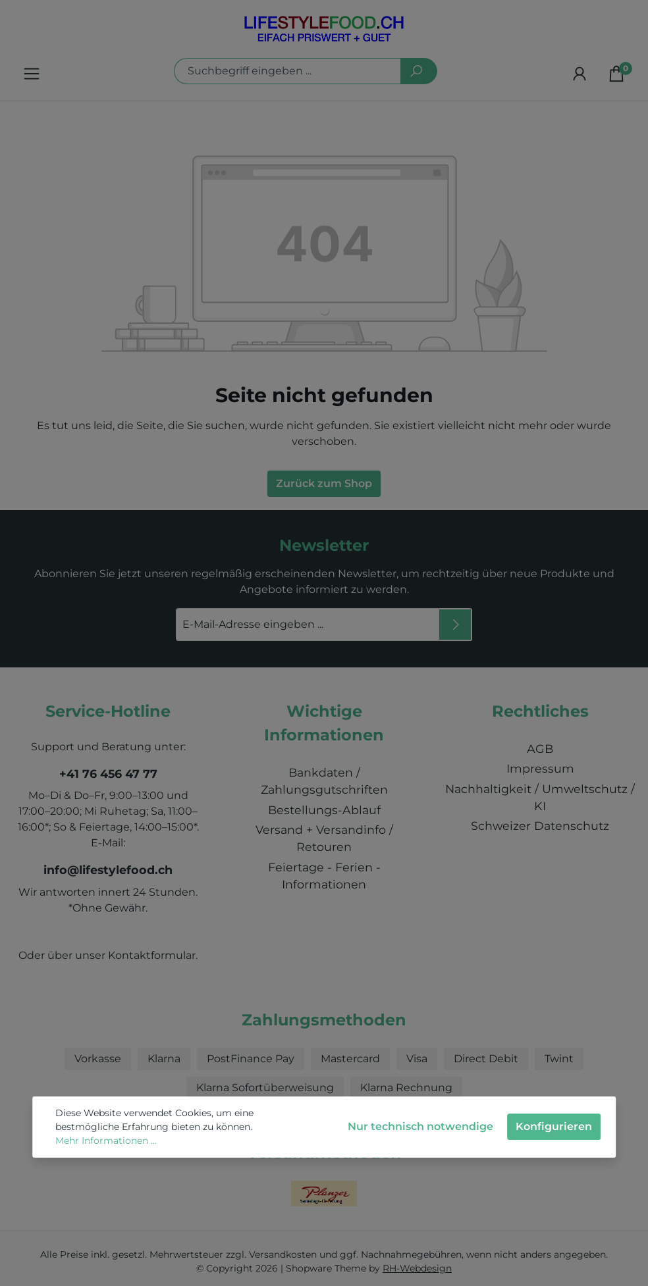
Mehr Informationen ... (106, 1140)
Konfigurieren (554, 1126)
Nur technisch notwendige (420, 1126)
